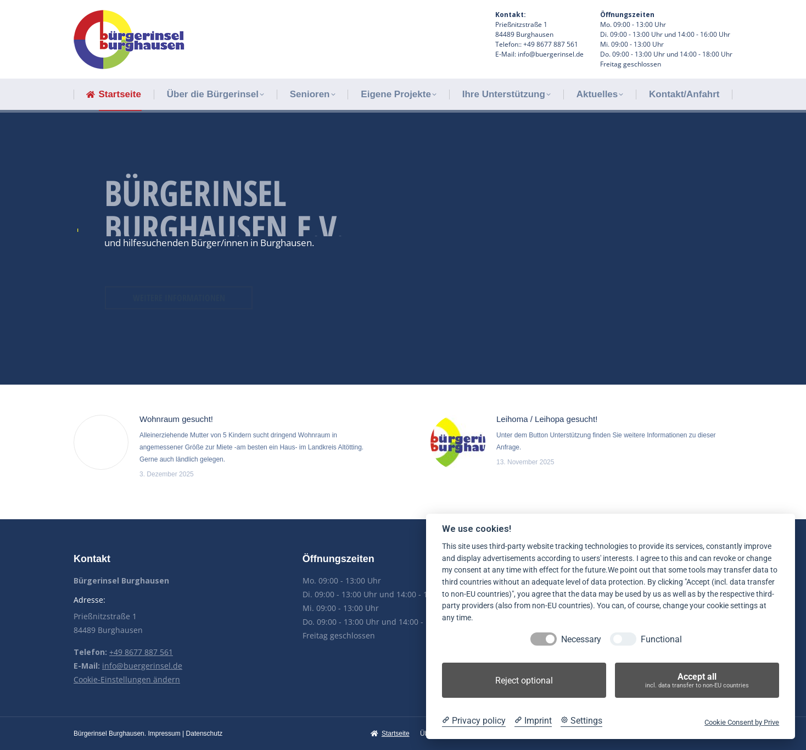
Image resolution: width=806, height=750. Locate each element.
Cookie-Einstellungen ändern (127, 679)
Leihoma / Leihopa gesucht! (546, 419)
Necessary (581, 639)
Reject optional (524, 680)
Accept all (697, 680)
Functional (661, 639)
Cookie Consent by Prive (741, 722)
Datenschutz (204, 733)
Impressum (164, 733)
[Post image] (101, 442)
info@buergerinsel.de (142, 665)
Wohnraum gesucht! (176, 419)
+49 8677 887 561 (141, 652)
